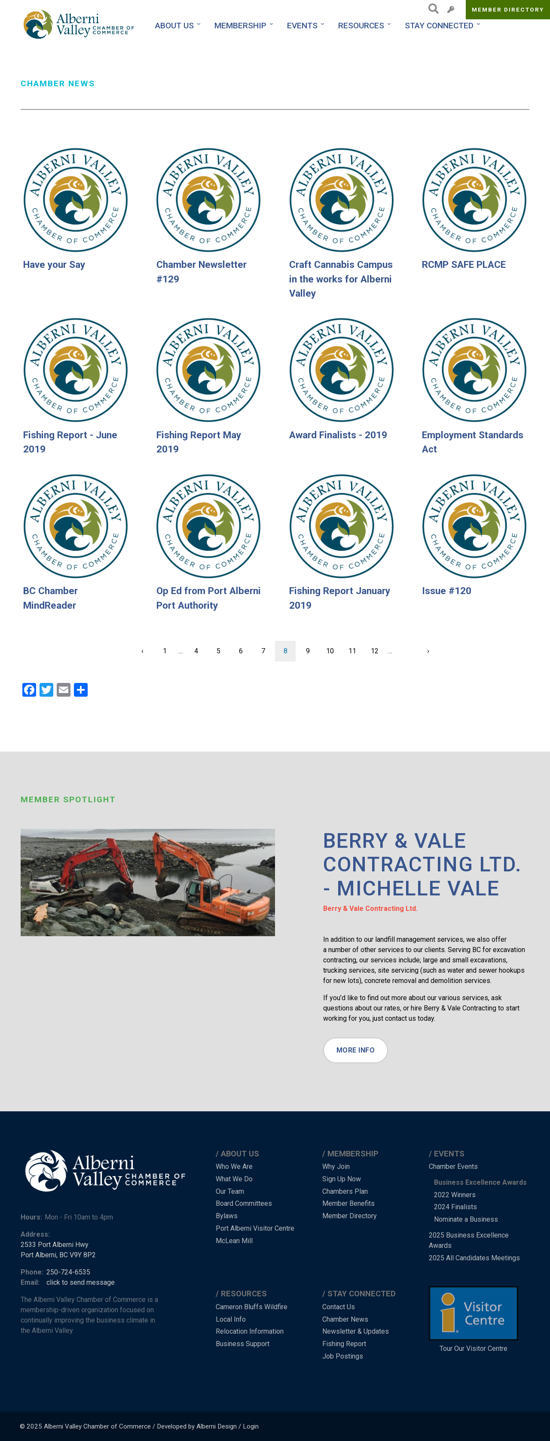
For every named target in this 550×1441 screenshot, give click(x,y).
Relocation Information (250, 1331)
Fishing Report (344, 1344)
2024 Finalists (455, 1207)
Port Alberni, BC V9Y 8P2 (58, 1255)
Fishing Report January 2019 (339, 598)
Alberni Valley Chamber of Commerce (97, 1426)
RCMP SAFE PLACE (464, 264)
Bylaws (227, 1216)
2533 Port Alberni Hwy (55, 1245)
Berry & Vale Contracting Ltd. (370, 908)
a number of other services (363, 950)
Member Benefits (348, 1203)
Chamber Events (453, 1166)
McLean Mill (234, 1241)
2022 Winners (455, 1195)
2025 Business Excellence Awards (469, 1240)
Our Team (230, 1191)
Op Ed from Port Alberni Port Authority (208, 598)
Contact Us (338, 1307)
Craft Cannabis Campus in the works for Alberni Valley (341, 279)
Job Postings (342, 1356)
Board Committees (244, 1203)
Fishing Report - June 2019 (70, 442)
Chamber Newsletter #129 (201, 272)
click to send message (80, 1282)
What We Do (234, 1179)
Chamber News (345, 1319)
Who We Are (234, 1166)
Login (251, 1426)
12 (378, 648)
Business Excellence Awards (480, 1182)
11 (355, 648)
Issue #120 (446, 590)
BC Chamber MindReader (50, 598)
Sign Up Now (341, 1179)
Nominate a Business (466, 1219)
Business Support (242, 1344)
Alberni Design (216, 1426)
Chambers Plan (345, 1191)
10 (333, 648)
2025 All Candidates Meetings (474, 1258)
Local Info (231, 1319)
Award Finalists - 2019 (338, 434)
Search (431, 8)
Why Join (336, 1166)
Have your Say (54, 264)
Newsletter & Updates (355, 1331)
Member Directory (508, 9)
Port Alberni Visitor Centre (255, 1228)
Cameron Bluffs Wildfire (251, 1307)
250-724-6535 (68, 1272)
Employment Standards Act (472, 442)
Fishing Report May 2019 (198, 442)
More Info (355, 1050)
